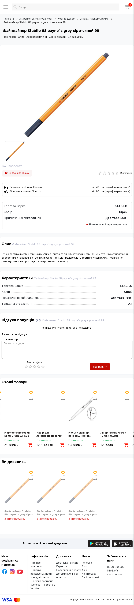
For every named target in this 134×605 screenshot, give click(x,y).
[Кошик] (127, 6)
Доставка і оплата (67, 563)
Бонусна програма (42, 581)
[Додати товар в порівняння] (31, 399)
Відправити (100, 366)
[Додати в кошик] (30, 445)
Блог (85, 567)
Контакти (36, 567)
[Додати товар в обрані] (31, 392)
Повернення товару (68, 570)
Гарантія (61, 567)
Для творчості (116, 218)
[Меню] (5, 6)
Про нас (35, 563)
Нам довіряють (40, 578)
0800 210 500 (116, 567)
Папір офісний (90, 578)
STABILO (121, 206)
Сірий (123, 212)
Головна (87, 563)
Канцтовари (89, 574)
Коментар (12, 340)
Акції (85, 570)
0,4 (130, 304)
